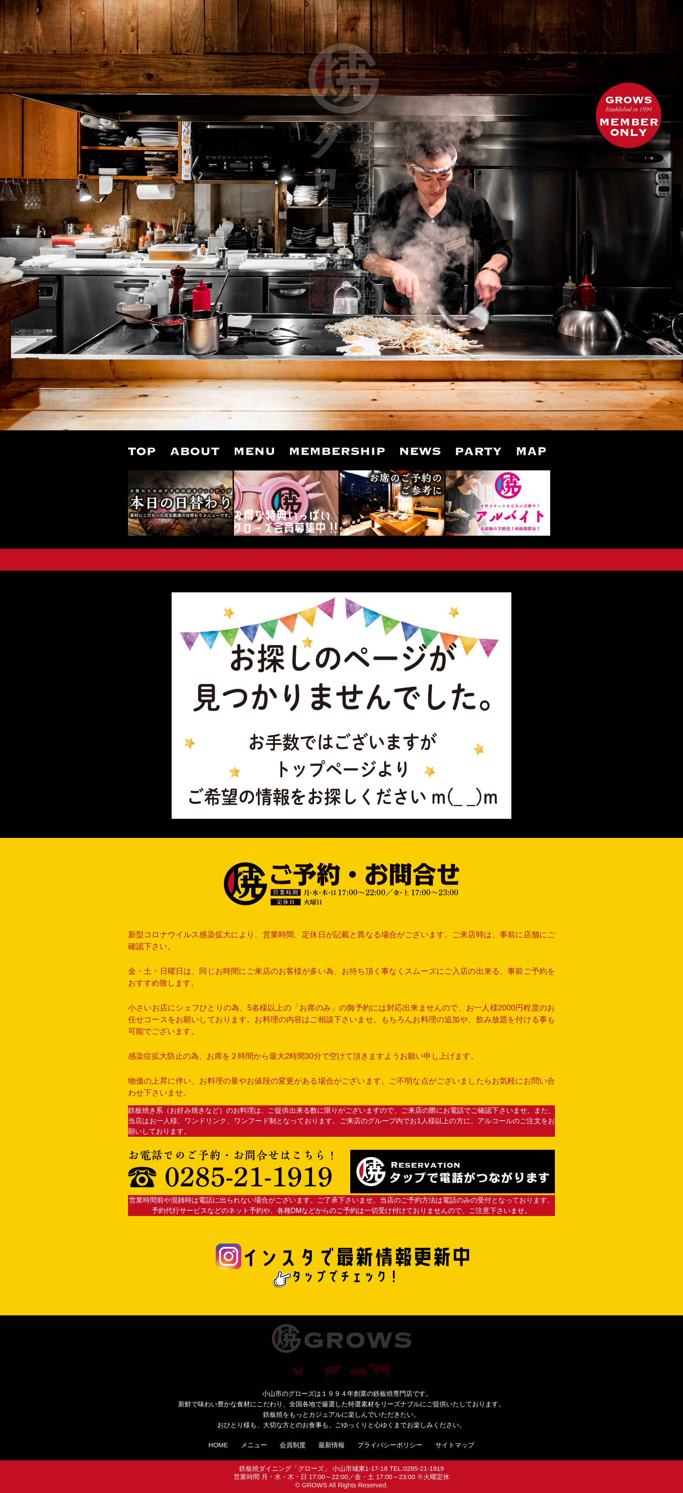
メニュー (254, 1445)
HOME (218, 1445)
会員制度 (293, 1445)
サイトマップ (454, 1445)
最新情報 (331, 1445)
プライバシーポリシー (390, 1445)
